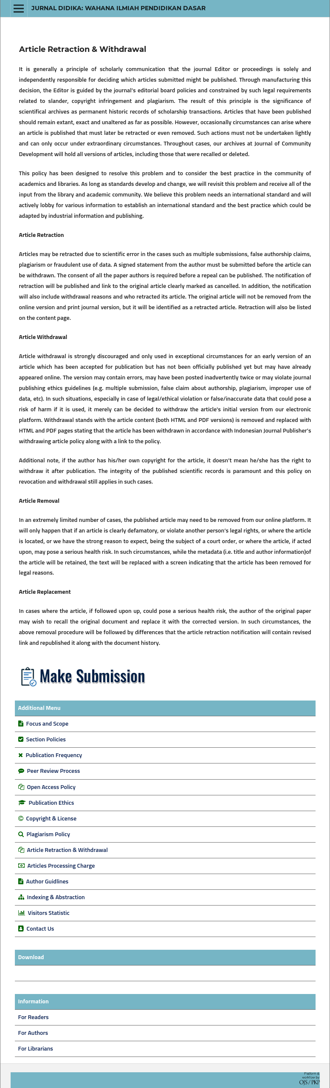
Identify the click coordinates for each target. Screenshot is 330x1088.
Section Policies (46, 740)
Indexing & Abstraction (56, 897)
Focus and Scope (47, 724)
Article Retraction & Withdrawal (67, 850)
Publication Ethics (51, 803)
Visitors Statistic (49, 913)
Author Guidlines (47, 882)
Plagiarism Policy (48, 834)
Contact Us (40, 929)
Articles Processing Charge (60, 866)
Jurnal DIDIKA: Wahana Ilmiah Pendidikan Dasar (118, 8)
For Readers (33, 1017)
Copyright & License (51, 819)
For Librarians (35, 1049)
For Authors (33, 1033)
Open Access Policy (51, 787)
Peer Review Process (53, 771)
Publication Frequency (54, 755)
